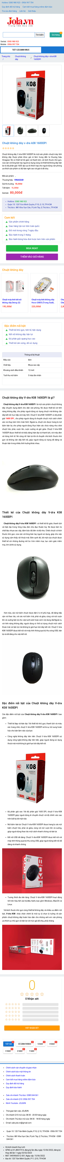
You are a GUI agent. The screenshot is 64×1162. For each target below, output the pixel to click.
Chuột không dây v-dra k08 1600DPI (45, 57)
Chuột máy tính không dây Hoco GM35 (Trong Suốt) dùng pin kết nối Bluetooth (43, 301)
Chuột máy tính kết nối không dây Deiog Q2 (12, 301)
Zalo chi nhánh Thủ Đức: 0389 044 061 (22, 1095)
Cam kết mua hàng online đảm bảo (37, 7)
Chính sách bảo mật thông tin (18, 1072)
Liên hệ (22, 11)
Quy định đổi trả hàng (11, 7)
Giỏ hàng (56, 35)
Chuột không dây (20, 57)
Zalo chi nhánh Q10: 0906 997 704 (20, 1099)
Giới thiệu (32, 11)
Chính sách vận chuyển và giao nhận (21, 1068)
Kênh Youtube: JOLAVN (16, 1103)
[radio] (22, 994)
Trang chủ (6, 58)
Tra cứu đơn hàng (9, 11)
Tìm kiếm (40, 35)
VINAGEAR (19, 180)
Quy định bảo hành (14, 1087)
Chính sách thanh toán (15, 1076)
